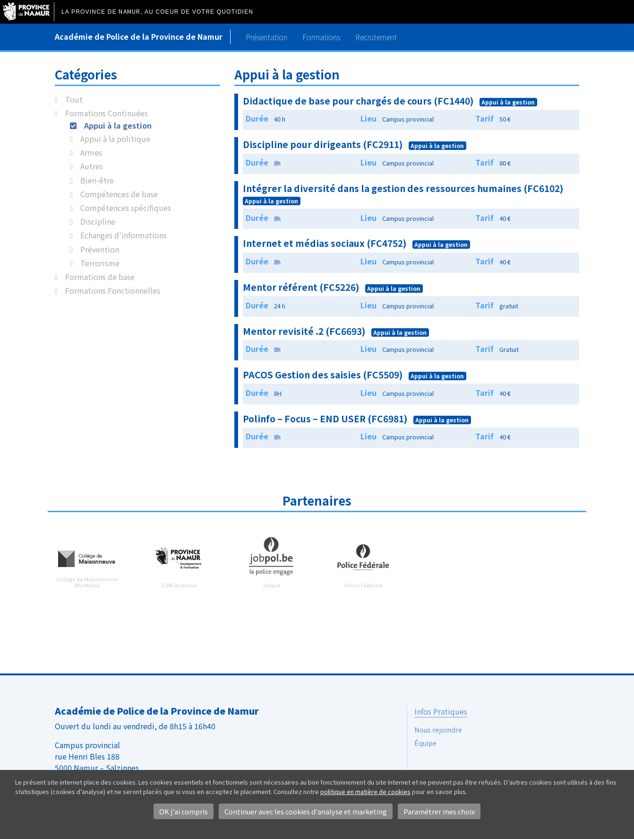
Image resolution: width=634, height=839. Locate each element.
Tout (74, 99)
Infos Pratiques (440, 711)
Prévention (99, 249)
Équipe (425, 743)
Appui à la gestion (118, 125)
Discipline (97, 221)
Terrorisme (100, 263)
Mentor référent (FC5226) (301, 287)
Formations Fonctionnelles (112, 290)
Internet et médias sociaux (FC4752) (325, 243)
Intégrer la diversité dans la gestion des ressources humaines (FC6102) (403, 188)
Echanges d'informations (123, 235)
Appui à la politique (115, 138)
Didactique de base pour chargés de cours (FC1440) (358, 100)
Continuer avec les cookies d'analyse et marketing (305, 811)
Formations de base (100, 276)
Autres (91, 166)
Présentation (266, 37)
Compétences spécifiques (125, 207)
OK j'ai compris (183, 811)
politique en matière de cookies (365, 791)
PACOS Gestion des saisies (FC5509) (323, 374)
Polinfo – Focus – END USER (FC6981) (325, 418)
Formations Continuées (106, 113)
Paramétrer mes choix (439, 811)
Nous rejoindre (438, 729)
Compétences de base (119, 194)
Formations (321, 37)
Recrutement (376, 37)
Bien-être (97, 180)
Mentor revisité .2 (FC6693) (304, 331)
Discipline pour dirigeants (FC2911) (323, 144)
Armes (91, 152)
